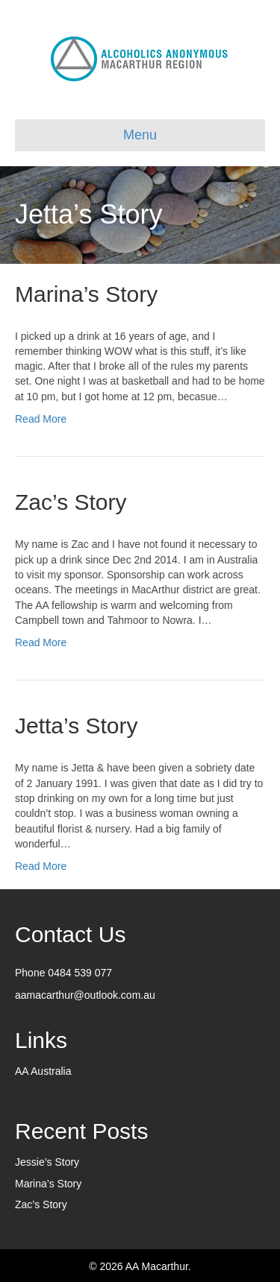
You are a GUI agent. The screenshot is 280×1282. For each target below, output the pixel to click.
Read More (40, 419)
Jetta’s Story (76, 725)
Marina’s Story (86, 294)
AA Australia (43, 1071)
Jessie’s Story (47, 1162)
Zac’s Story (71, 502)
